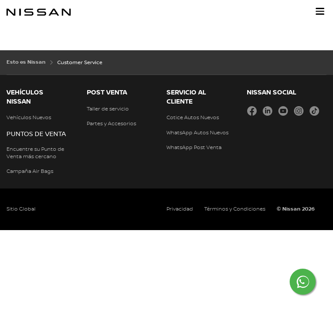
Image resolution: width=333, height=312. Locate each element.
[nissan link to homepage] (39, 12)
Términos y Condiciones (234, 209)
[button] (320, 11)
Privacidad (179, 209)
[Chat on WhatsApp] (303, 282)
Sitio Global (21, 209)
